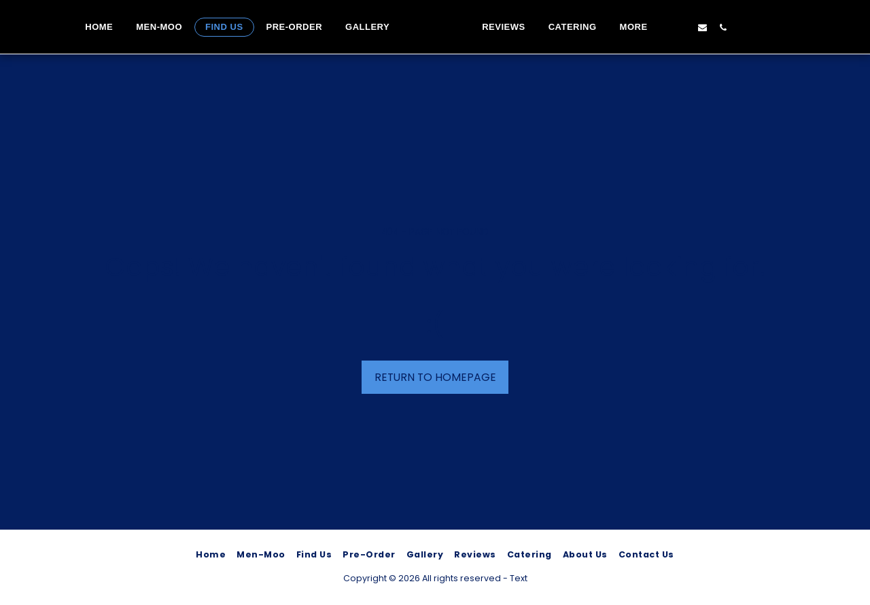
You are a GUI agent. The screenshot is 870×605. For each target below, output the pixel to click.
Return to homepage (435, 377)
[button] (717, 27)
